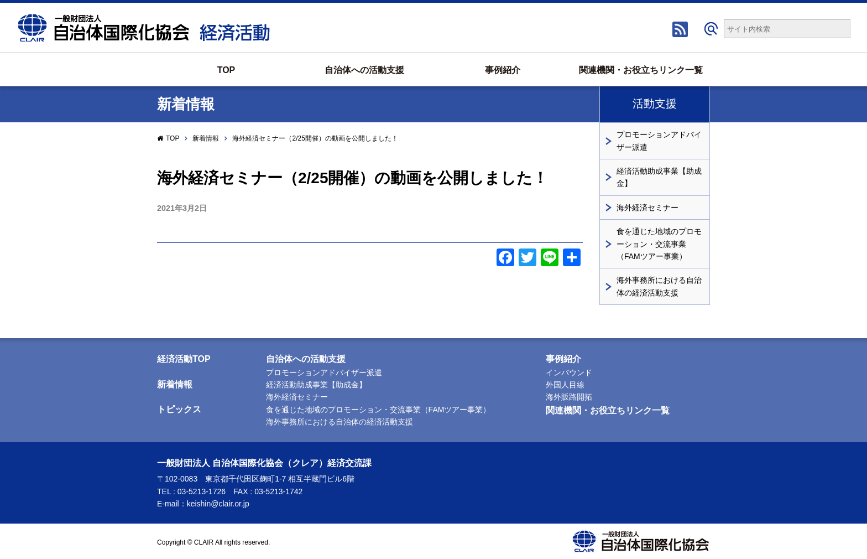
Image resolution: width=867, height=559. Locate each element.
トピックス (179, 409)
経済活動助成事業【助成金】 (659, 177)
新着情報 (205, 138)
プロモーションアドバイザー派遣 (659, 140)
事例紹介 (502, 70)
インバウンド (569, 372)
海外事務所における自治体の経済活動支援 (659, 286)
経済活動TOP (184, 359)
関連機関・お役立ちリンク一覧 (641, 70)
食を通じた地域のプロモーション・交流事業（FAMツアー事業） (659, 244)
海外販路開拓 (569, 396)
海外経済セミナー (647, 207)
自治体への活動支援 (364, 70)
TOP (226, 70)
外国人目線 (565, 384)
